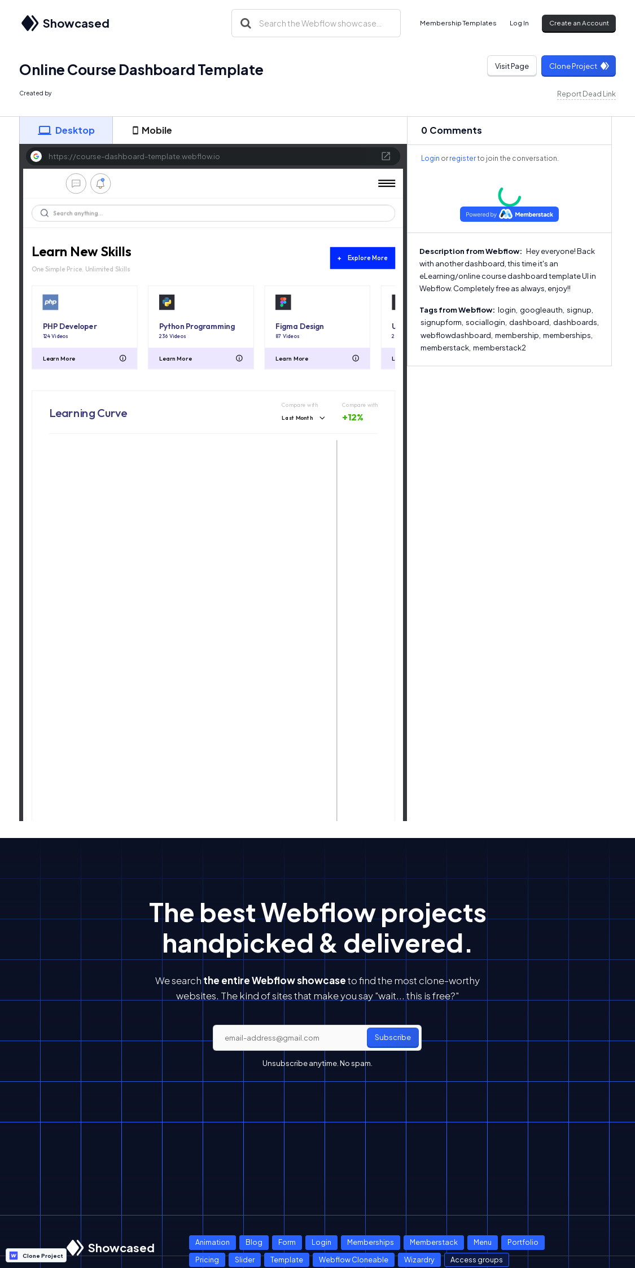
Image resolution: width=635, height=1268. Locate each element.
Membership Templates (458, 23)
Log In (519, 23)
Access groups (476, 1259)
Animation (212, 1242)
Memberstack (434, 1242)
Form (287, 1242)
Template (286, 1259)
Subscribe (393, 1037)
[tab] (66, 130)
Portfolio (522, 1242)
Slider (245, 1259)
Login (430, 158)
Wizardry (419, 1259)
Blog (254, 1242)
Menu (483, 1242)
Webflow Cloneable (353, 1259)
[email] (317, 1038)
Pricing (207, 1259)
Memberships (370, 1242)
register (462, 158)
